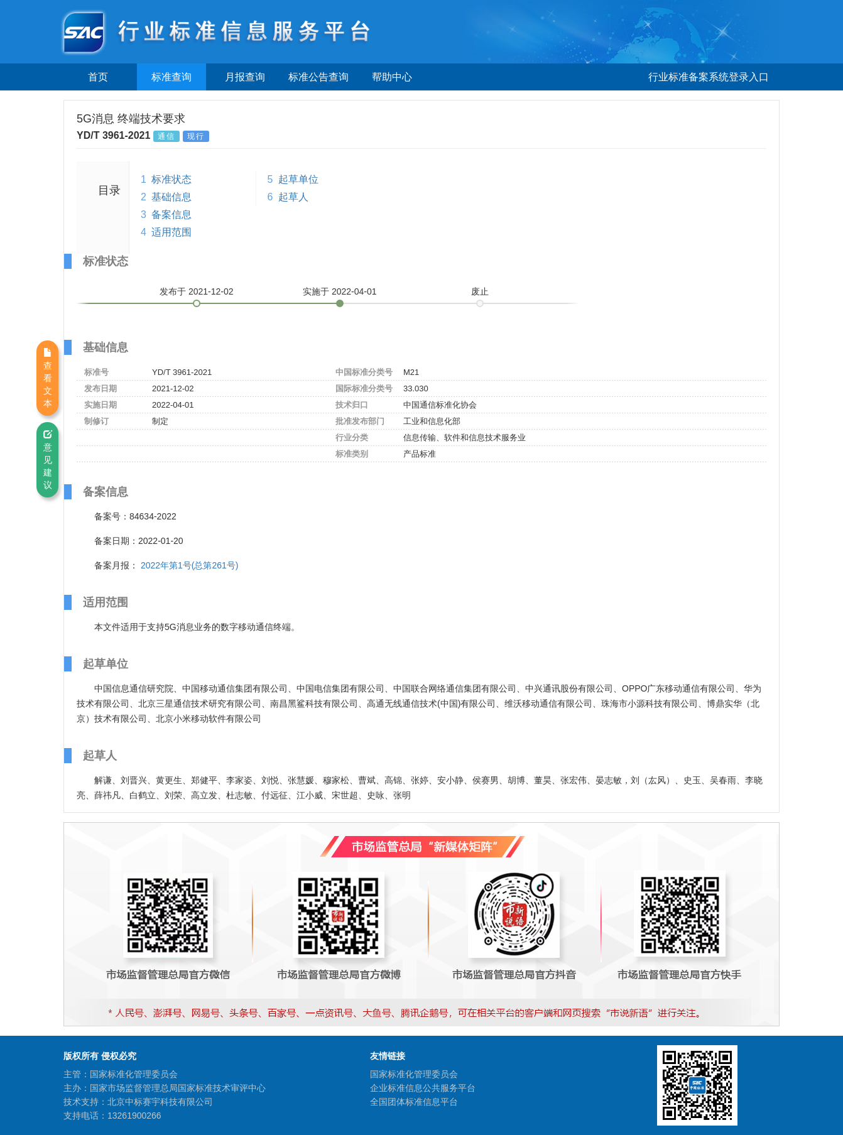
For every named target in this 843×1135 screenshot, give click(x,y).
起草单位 (298, 179)
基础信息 (171, 197)
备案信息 (171, 214)
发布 (197, 291)
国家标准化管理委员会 (414, 1074)
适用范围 (171, 232)
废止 (480, 291)
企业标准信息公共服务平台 (423, 1088)
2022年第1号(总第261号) (190, 565)
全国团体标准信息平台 (414, 1102)
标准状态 (171, 179)
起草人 (293, 197)
